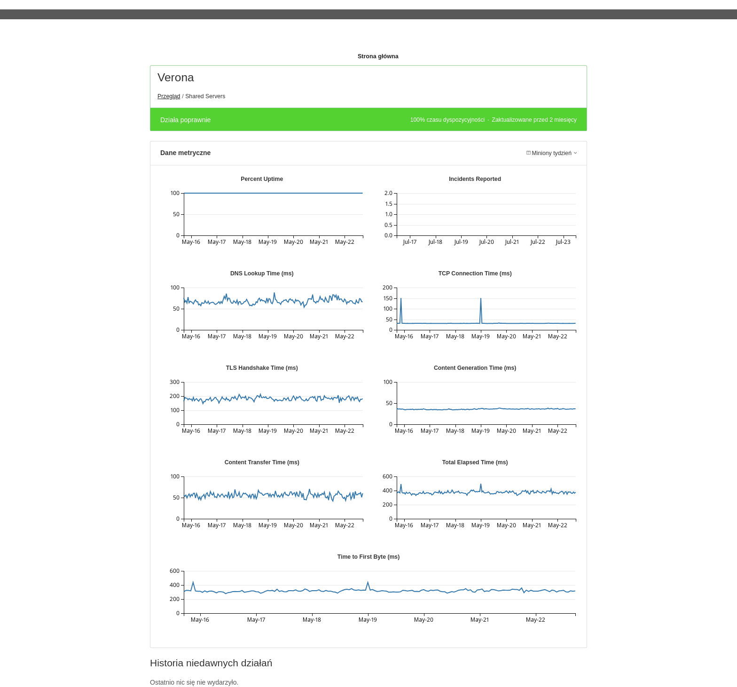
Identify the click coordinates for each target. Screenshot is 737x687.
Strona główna (378, 56)
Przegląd (168, 96)
